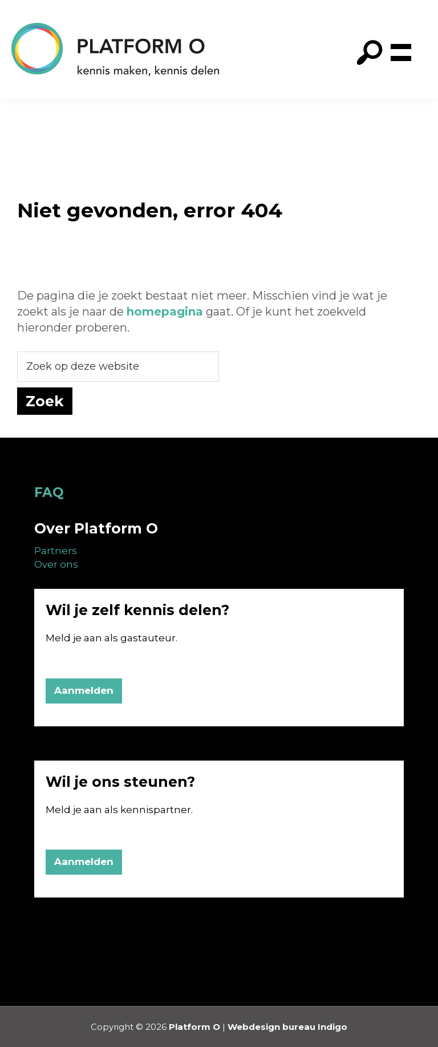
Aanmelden (83, 690)
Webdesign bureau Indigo (287, 1026)
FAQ (49, 492)
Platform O (194, 1026)
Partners (55, 550)
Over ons (56, 564)
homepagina (165, 311)
